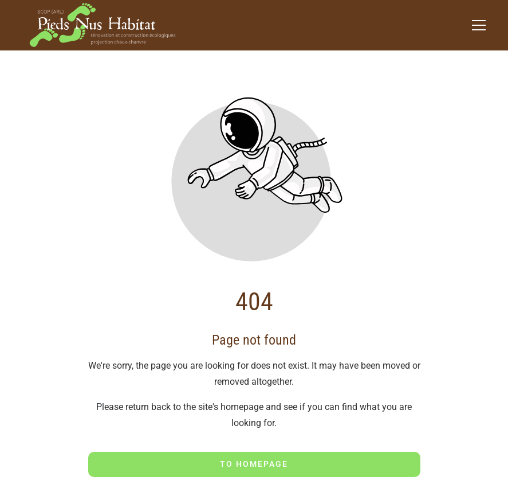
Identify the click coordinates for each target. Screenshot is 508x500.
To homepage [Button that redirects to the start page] (254, 463)
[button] (478, 25)
